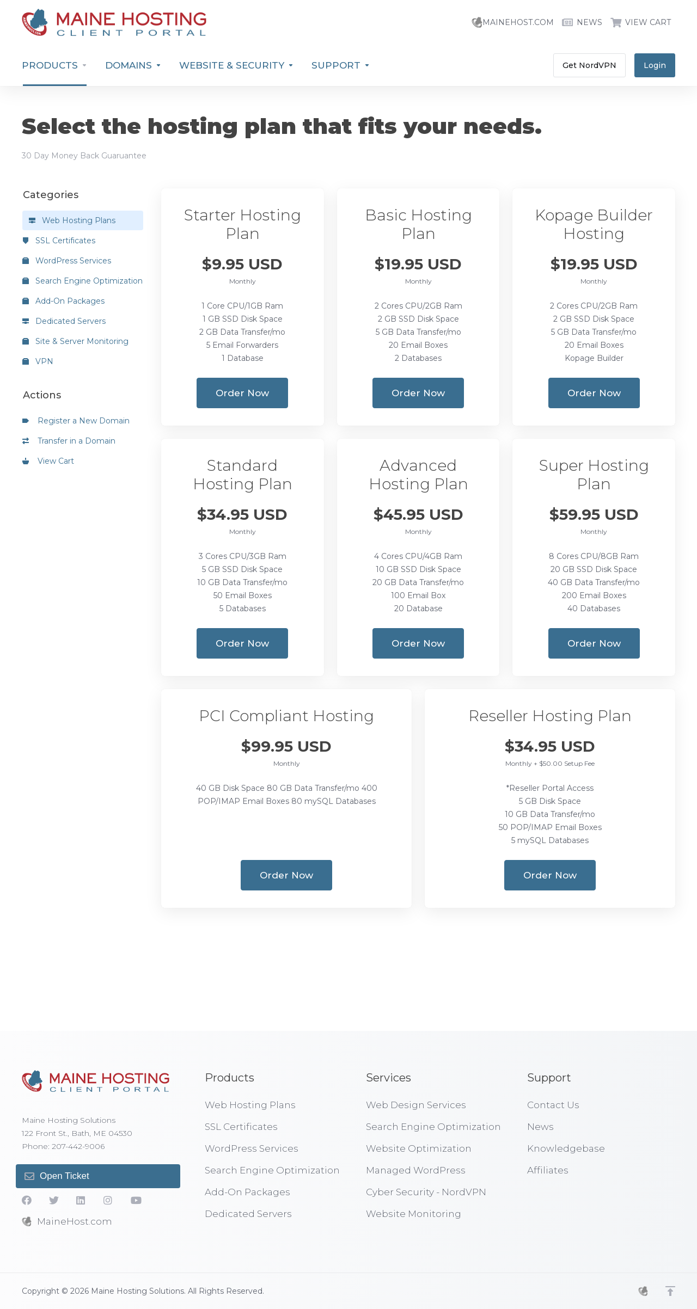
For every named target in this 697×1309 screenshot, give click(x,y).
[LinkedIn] (81, 1200)
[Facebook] (26, 1200)
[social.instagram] (108, 1200)
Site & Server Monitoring (75, 341)
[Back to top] (670, 1291)
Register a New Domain (76, 421)
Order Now (242, 393)
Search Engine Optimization (82, 281)
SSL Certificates (58, 240)
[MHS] (643, 1291)
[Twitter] (54, 1200)
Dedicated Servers (64, 321)
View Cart (48, 461)
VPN (37, 361)
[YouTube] (135, 1200)
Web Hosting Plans (72, 220)
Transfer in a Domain (68, 441)
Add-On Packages (63, 301)
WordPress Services (66, 261)
